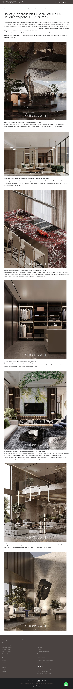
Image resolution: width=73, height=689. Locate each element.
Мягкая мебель (5, 653)
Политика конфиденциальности (45, 660)
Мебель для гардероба (43, 651)
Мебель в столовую (42, 642)
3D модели (4, 665)
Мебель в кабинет (6, 649)
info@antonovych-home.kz (45, 673)
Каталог (4, 662)
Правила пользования (43, 662)
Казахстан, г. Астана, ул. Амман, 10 (48, 669)
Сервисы (4, 669)
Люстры (39, 649)
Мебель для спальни (7, 647)
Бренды (4, 660)
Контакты (4, 671)
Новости (4, 667)
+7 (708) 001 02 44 (43, 671)
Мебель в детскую (6, 651)
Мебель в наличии (6, 642)
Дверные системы (41, 653)
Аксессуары (40, 647)
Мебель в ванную (41, 645)
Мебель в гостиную (7, 645)
